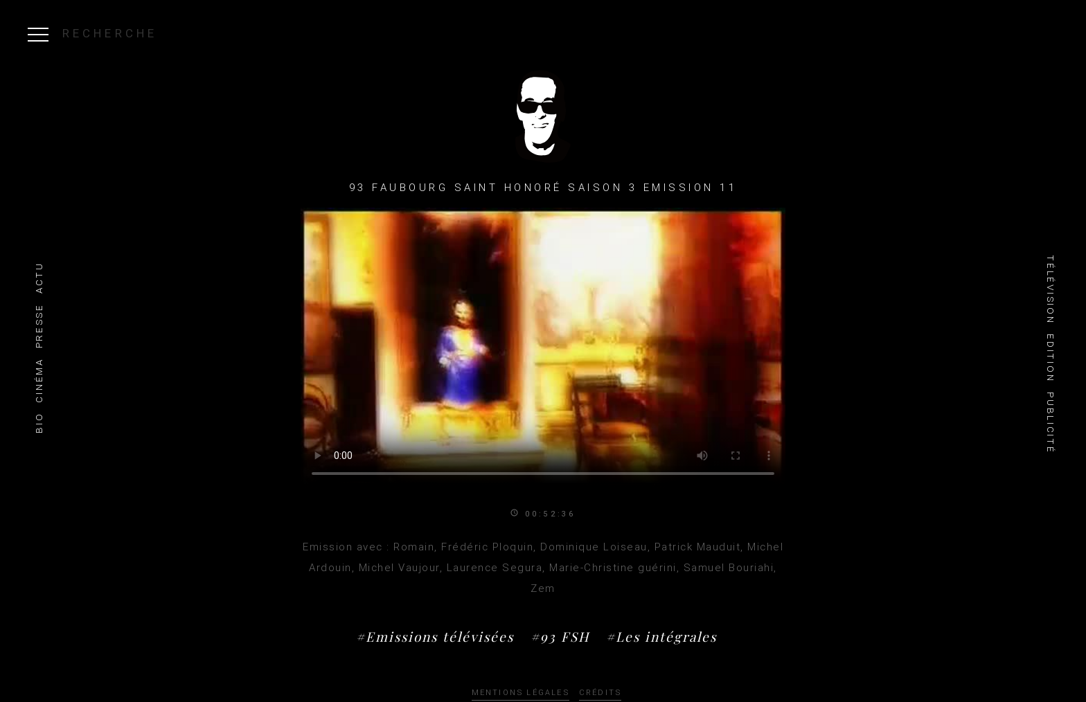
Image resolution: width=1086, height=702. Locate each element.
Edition (1050, 358)
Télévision (1050, 289)
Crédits (600, 692)
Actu (39, 278)
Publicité (1050, 422)
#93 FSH (560, 636)
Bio (39, 423)
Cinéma (39, 380)
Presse (39, 325)
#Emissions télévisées (435, 636)
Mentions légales (520, 692)
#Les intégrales (661, 636)
